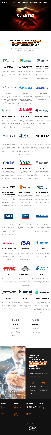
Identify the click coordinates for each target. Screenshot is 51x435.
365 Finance (15, 412)
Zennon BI (3, 407)
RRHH (2, 412)
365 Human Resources (17, 415)
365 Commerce (16, 414)
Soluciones (3, 408)
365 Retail (15, 413)
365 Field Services (16, 409)
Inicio (2, 406)
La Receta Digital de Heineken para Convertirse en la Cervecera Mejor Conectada (33, 408)
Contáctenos (3, 413)
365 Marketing (16, 408)
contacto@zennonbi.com (43, 406)
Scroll (25, 29)
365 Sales (15, 406)
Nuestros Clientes (4, 409)
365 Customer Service (17, 407)
